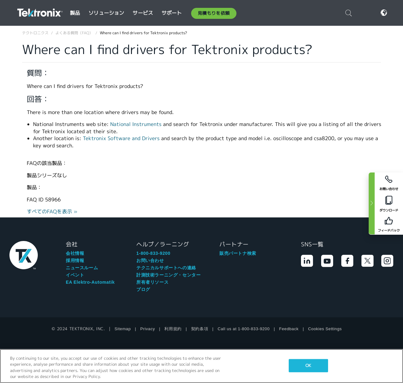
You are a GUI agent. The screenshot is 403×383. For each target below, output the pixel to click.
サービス (143, 13)
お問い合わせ (150, 260)
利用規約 (172, 328)
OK (308, 366)
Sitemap (123, 328)
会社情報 (75, 253)
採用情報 (75, 260)
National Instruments (136, 124)
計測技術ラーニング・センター (168, 274)
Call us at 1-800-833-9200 (244, 328)
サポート (172, 13)
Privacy (147, 328)
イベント (75, 274)
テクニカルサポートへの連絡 (166, 267)
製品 (75, 13)
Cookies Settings (325, 328)
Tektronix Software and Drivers (121, 138)
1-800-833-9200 (153, 253)
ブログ (143, 289)
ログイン (364, 12)
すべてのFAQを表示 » (52, 211)
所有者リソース (152, 282)
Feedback (289, 328)
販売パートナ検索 (237, 253)
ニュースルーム (82, 267)
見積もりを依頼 (214, 13)
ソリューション (106, 13)
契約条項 (199, 328)
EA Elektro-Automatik (90, 282)
